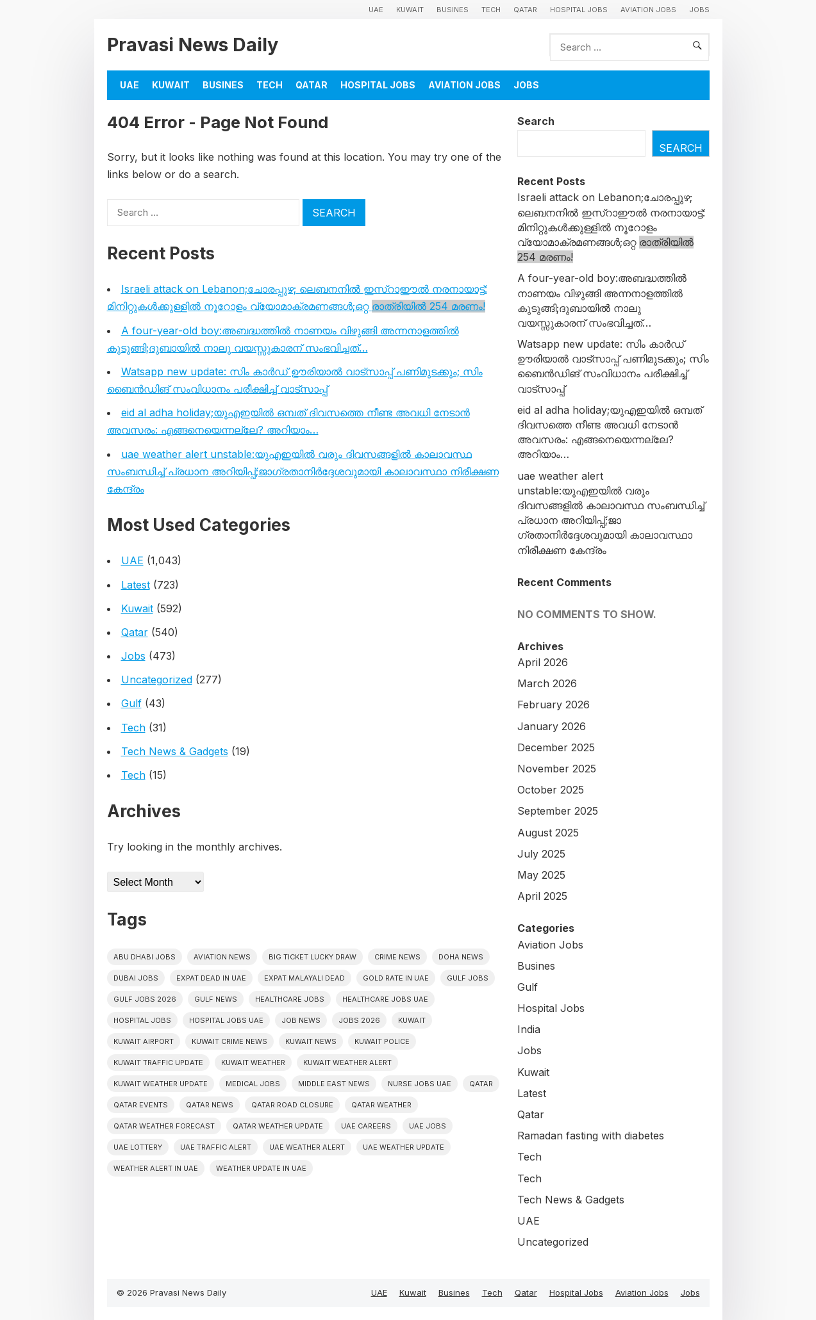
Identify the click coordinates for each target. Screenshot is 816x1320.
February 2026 (553, 704)
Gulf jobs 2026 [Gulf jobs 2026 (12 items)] (144, 999)
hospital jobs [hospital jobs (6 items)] (142, 1020)
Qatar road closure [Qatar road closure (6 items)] (292, 1104)
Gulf (131, 703)
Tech (491, 9)
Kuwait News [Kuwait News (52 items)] (311, 1041)
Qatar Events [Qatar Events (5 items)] (140, 1104)
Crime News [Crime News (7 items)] (397, 956)
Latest (135, 584)
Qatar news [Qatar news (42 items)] (209, 1104)
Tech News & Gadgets (174, 751)
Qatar (525, 9)
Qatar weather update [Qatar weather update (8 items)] (278, 1125)
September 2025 (557, 810)
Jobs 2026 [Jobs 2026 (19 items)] (359, 1020)
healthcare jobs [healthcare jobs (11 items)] (289, 999)
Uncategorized (156, 679)
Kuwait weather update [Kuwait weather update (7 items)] (160, 1083)
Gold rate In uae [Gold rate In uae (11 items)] (396, 978)
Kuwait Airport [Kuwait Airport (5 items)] (143, 1041)
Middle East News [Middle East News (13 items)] (334, 1083)
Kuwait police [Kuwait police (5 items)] (382, 1041)
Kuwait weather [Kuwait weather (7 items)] (253, 1062)
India (528, 1029)
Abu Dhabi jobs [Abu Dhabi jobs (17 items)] (144, 956)
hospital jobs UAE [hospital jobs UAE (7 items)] (226, 1020)
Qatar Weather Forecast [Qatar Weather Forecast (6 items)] (164, 1125)
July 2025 (541, 853)
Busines (453, 9)
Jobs (699, 9)
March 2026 (547, 683)
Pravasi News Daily (192, 44)
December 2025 (556, 747)
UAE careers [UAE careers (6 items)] (366, 1125)
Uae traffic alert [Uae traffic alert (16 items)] (215, 1147)
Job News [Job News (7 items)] (301, 1020)
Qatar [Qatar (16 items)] (481, 1083)
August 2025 (548, 832)
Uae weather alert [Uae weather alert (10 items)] (307, 1147)
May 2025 (541, 874)
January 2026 (551, 726)
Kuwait (410, 9)
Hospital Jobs (579, 9)
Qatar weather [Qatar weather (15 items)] (381, 1104)
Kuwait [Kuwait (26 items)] (412, 1020)
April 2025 (542, 896)
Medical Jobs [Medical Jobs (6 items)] (253, 1083)
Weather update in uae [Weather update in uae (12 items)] (261, 1168)
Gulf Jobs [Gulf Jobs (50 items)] (467, 978)
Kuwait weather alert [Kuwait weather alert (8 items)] (347, 1062)
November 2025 (556, 768)
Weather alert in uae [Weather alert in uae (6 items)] (155, 1168)
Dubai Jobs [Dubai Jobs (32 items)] (135, 978)
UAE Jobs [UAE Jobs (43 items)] (427, 1125)
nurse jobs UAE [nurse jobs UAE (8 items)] (419, 1083)
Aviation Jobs (648, 9)
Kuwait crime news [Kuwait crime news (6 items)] (229, 1041)
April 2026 (542, 662)
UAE (376, 9)
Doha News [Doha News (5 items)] (460, 956)
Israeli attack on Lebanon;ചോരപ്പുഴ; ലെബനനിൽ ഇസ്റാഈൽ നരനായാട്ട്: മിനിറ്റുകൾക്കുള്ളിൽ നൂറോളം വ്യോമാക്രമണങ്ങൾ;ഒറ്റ (611, 227)
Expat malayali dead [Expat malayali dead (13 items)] (304, 978)
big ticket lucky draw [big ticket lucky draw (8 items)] (312, 956)
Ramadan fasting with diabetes (590, 1135)
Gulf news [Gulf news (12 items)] (215, 999)
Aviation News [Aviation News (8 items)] (222, 956)
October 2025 (550, 789)
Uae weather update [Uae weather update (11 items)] (403, 1147)
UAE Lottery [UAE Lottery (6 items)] (137, 1147)
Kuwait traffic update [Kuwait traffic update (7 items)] (158, 1062)
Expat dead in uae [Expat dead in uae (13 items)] (211, 978)
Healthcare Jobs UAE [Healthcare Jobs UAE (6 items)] (385, 999)
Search (535, 121)
